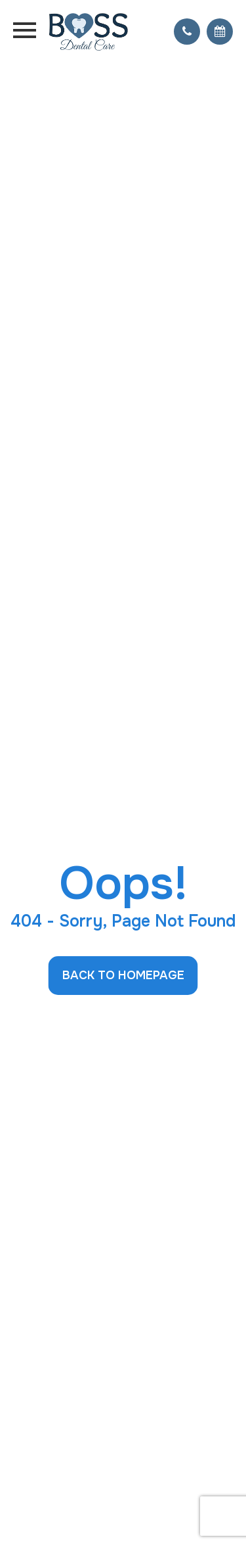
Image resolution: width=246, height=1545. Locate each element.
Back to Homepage (123, 975)
